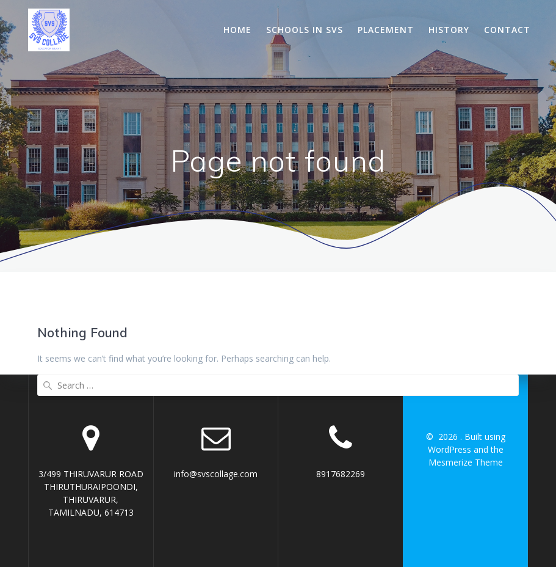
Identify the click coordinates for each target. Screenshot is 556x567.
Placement (386, 29)
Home (237, 29)
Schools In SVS (304, 29)
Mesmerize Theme (465, 462)
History (448, 29)
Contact (507, 29)
